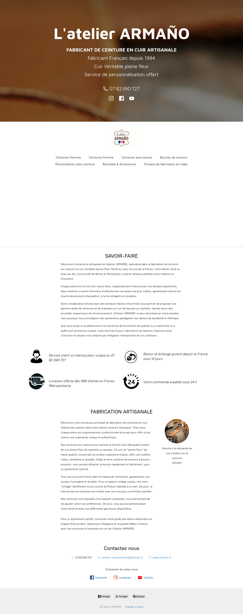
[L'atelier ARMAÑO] (121, 138)
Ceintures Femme (101, 157)
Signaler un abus (134, 606)
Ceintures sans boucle (137, 157)
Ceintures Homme (68, 157)
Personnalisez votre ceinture (75, 164)
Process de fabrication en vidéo (166, 164)
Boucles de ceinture (173, 157)
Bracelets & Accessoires (119, 164)
